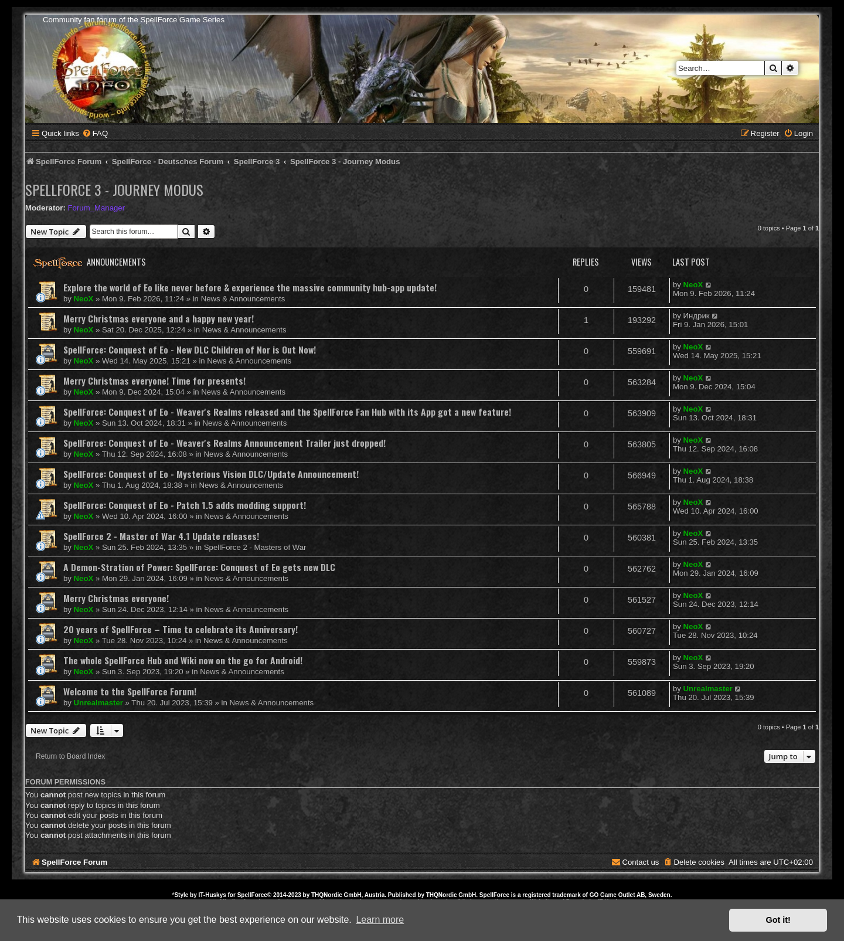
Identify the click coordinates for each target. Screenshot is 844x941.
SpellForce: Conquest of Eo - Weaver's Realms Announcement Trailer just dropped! (224, 443)
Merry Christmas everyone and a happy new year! (158, 318)
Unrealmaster (98, 702)
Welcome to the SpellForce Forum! (129, 691)
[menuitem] (95, 133)
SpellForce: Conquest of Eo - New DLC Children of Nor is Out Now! (189, 349)
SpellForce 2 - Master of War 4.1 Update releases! (161, 536)
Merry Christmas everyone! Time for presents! (154, 380)
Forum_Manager (96, 207)
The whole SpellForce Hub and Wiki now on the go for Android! (182, 660)
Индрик (696, 315)
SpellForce (252, 895)
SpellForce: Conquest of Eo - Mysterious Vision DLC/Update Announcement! (211, 474)
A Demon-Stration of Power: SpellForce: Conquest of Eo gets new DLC (199, 567)
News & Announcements (243, 298)
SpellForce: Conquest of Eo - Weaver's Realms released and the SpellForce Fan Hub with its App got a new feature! (287, 412)
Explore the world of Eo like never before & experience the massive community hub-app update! (250, 287)
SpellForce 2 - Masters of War (255, 547)
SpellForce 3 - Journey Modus (114, 189)
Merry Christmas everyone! (116, 598)
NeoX (84, 298)
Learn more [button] (380, 920)
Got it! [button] (778, 920)
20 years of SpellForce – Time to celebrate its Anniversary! (180, 629)
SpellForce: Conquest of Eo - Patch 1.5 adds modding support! (184, 505)
